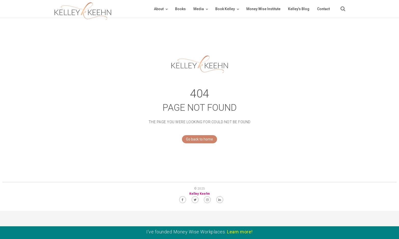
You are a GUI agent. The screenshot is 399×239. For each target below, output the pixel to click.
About (159, 9)
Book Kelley (225, 9)
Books (180, 9)
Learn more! (240, 231)
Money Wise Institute (263, 9)
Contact (323, 9)
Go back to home (197, 139)
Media (198, 9)
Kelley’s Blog (298, 9)
